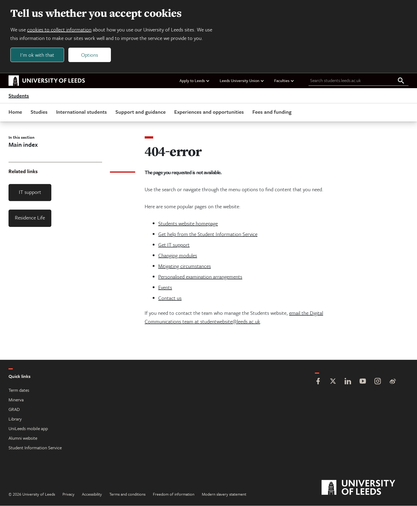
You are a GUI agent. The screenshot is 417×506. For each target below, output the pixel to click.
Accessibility (92, 494)
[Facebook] (318, 382)
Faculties (284, 81)
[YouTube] (362, 382)
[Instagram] (377, 382)
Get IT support (174, 244)
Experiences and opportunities (209, 112)
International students (81, 112)
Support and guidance (140, 112)
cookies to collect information (59, 29)
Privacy (68, 494)
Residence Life (30, 218)
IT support (30, 192)
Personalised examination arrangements (200, 276)
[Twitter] (333, 382)
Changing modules (177, 255)
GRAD (14, 409)
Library (15, 419)
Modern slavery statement (224, 494)
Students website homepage (188, 223)
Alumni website (23, 438)
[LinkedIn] (348, 382)
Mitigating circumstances (184, 266)
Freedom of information (173, 494)
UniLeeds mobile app (28, 428)
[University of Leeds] (365, 487)
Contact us (170, 298)
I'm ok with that (37, 55)
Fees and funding (271, 112)
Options (89, 55)
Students (19, 96)
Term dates (19, 390)
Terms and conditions (127, 494)
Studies (39, 112)
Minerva (16, 400)
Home (15, 112)
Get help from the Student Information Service (207, 234)
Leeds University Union (242, 81)
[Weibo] (392, 382)
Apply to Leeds (195, 81)
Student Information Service (35, 447)
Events (165, 287)
